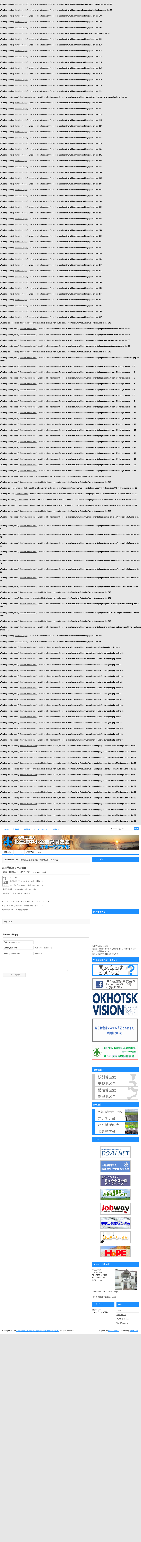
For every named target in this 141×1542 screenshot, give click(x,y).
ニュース (19, 852)
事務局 (11, 872)
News (40, 852)
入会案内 (16, 829)
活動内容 (27, 829)
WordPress (134, 1331)
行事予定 (30, 852)
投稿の (121, 1315)
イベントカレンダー (41, 829)
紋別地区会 (25, 860)
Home (6, 829)
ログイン (119, 1310)
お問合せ (56, 829)
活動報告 (8, 852)
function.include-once (28, 323)
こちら (112, 954)
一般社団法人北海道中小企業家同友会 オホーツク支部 (37, 1331)
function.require (21, 4)
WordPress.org (122, 1323)
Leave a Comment (39, 872)
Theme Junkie (113, 1331)
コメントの (122, 1319)
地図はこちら (97, 1280)
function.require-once (28, 97)
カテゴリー (96, 1310)
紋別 (10, 922)
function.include (22, 488)
